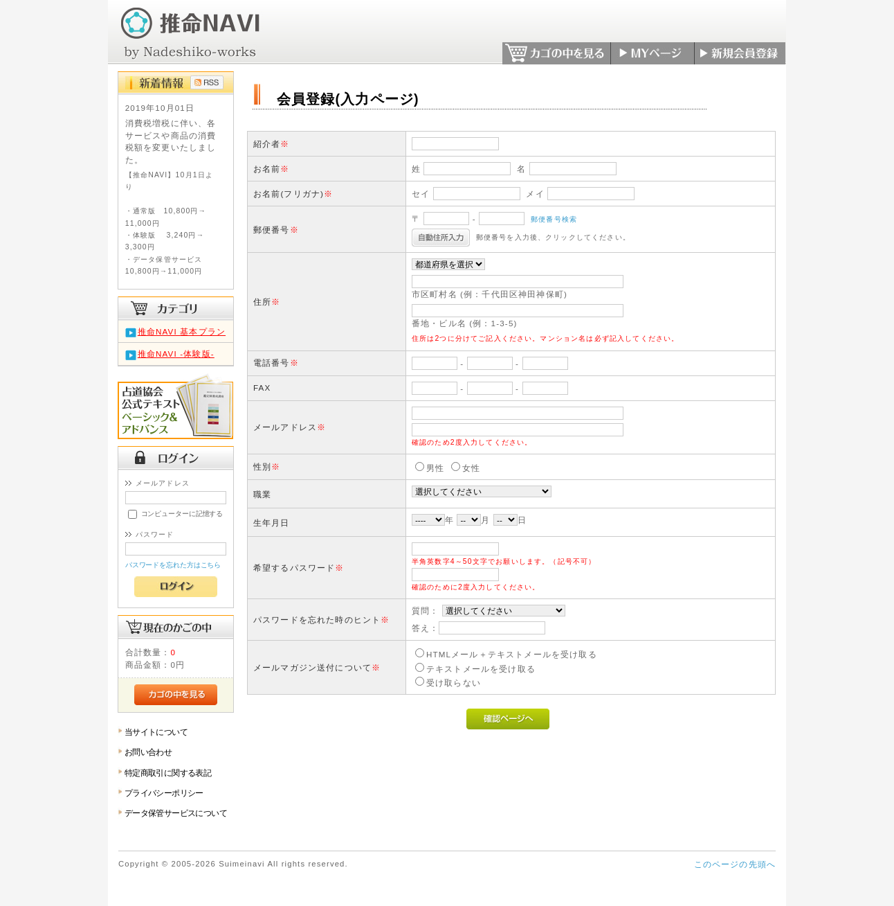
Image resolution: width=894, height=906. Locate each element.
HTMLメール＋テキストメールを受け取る (511, 654)
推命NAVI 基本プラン (182, 331)
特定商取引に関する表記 (168, 772)
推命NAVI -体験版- (176, 353)
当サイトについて (156, 731)
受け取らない (453, 682)
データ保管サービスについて (176, 812)
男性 (435, 467)
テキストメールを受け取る (481, 668)
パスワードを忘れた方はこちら (173, 565)
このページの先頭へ (735, 864)
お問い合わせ (148, 751)
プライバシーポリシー (164, 792)
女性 (471, 467)
